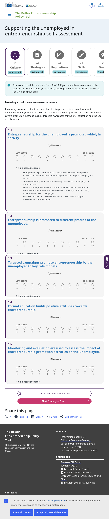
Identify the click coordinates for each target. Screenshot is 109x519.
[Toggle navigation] (9, 15)
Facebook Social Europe (76, 459)
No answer (56, 145)
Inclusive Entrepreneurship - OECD (79, 440)
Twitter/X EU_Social (71, 452)
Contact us (15, 488)
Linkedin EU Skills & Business (79, 473)
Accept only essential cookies (51, 512)
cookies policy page (56, 500)
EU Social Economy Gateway (76, 430)
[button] (9, 407)
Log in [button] (101, 6)
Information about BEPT (73, 427)
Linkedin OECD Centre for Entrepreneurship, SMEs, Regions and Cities (81, 466)
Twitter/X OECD (69, 456)
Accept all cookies (21, 512)
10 (92, 160)
